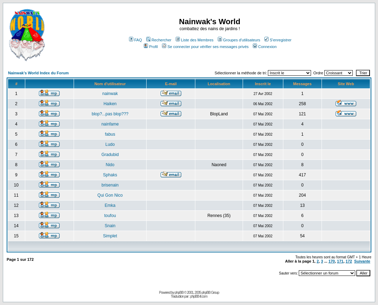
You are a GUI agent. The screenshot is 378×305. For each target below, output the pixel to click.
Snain (110, 225)
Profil (151, 47)
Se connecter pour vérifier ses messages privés (205, 47)
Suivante (362, 261)
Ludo (110, 144)
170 (332, 261)
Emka (110, 205)
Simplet (110, 235)
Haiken (109, 103)
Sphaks (110, 174)
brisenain (110, 185)
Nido (110, 164)
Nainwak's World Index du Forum (38, 73)
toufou (110, 215)
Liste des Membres (195, 40)
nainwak (110, 93)
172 (349, 261)
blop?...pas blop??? (110, 113)
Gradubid (110, 154)
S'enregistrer (277, 40)
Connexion (265, 47)
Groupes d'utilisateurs (239, 40)
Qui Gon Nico (110, 195)
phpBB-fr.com (198, 296)
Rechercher (158, 40)
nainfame (110, 124)
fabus (110, 134)
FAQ (135, 40)
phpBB (179, 292)
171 (340, 261)
